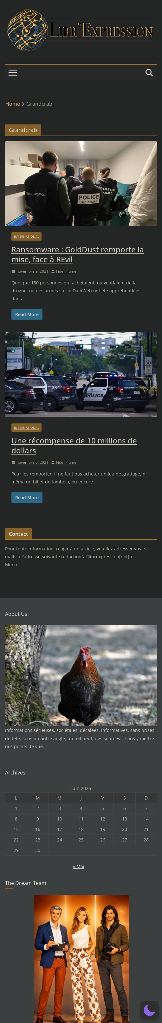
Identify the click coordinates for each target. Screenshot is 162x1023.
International (26, 236)
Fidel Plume (66, 271)
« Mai (78, 866)
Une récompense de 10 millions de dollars (74, 445)
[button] (149, 1010)
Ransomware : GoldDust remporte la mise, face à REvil (77, 254)
